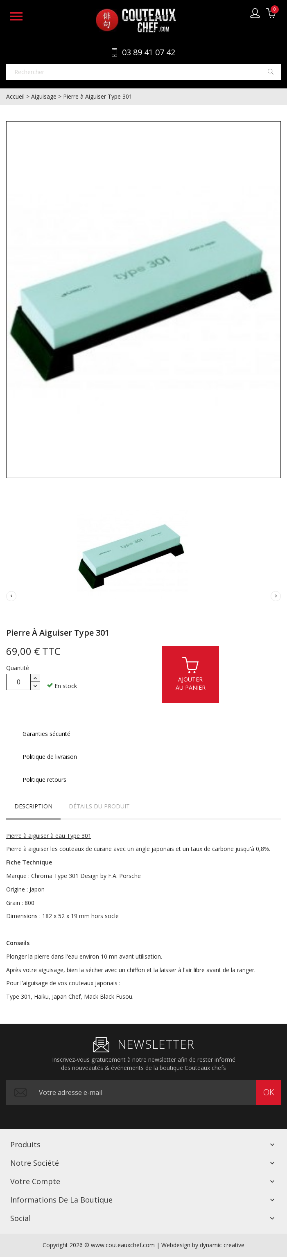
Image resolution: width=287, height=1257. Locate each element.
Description (33, 806)
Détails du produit (99, 806)
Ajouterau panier (191, 673)
